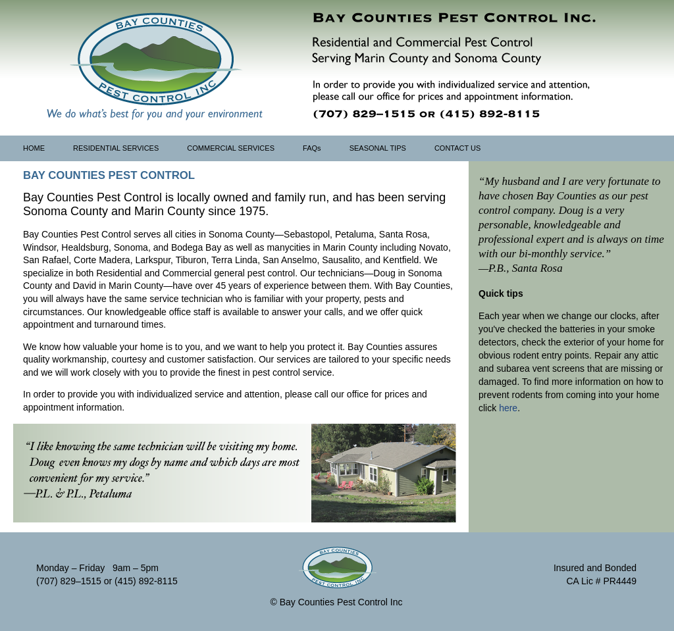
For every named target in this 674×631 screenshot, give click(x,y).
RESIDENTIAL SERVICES (116, 148)
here (508, 408)
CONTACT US (457, 148)
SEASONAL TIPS (378, 148)
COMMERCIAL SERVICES (230, 148)
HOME (34, 148)
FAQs (312, 148)
